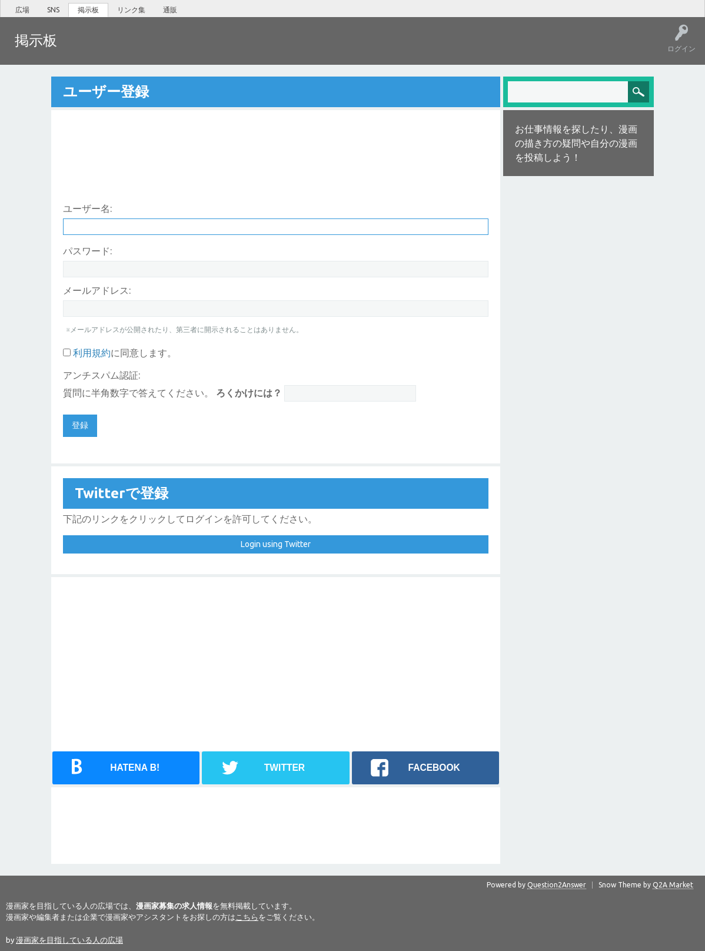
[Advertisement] (275, 145)
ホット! (87, 49)
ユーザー (197, 49)
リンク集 (131, 10)
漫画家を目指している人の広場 (69, 939)
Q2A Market (673, 883)
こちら (246, 916)
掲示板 (88, 10)
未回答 (123, 49)
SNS (53, 10)
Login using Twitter (276, 543)
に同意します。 (120, 351)
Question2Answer (556, 883)
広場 (22, 10)
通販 (170, 10)
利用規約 (92, 351)
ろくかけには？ (249, 391)
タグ (159, 49)
